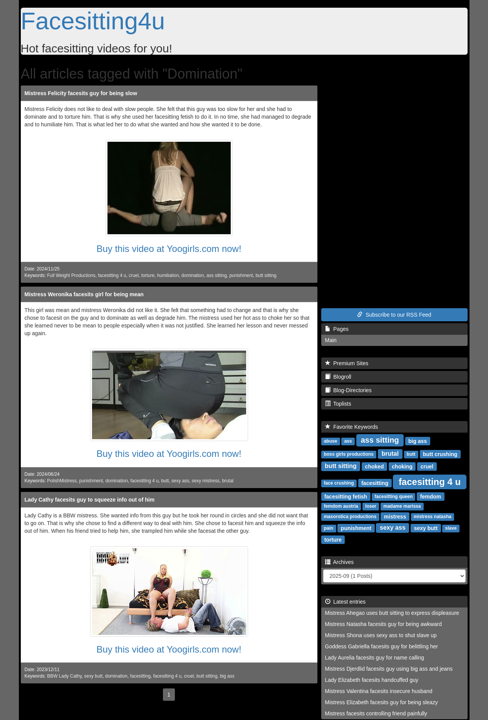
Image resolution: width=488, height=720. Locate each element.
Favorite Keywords (351, 427)
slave (451, 528)
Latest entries (345, 602)
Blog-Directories (348, 390)
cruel (134, 275)
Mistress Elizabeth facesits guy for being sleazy (381, 702)
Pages (337, 329)
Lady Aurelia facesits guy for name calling (374, 658)
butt (165, 480)
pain (329, 528)
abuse (330, 441)
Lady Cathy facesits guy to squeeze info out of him (90, 500)
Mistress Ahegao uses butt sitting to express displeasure (392, 613)
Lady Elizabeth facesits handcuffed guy (372, 680)
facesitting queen (394, 496)
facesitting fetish (345, 496)
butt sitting (265, 275)
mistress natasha (432, 516)
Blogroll (338, 377)
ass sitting (216, 275)
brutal (227, 480)
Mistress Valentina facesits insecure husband (379, 691)
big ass (227, 676)
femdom (430, 496)
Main (331, 340)
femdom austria (341, 506)
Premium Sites (347, 363)
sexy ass (180, 480)
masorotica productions (350, 516)
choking (402, 466)
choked (374, 466)
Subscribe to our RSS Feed (394, 315)
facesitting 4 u (112, 275)
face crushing (339, 483)
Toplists (338, 404)
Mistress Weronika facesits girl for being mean (84, 294)
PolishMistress (62, 480)
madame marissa (402, 506)
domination (192, 275)
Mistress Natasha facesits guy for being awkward (383, 624)
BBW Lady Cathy (64, 676)
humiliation (168, 275)
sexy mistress (206, 480)
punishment (241, 275)
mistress (395, 516)
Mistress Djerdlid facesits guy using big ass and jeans (389, 669)
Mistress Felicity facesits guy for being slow (81, 93)
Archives (339, 562)
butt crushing (440, 454)
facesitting (140, 676)
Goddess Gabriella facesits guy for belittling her (381, 646)
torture (147, 275)
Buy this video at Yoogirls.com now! (168, 248)
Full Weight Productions (71, 275)
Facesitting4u (93, 20)
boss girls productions (349, 454)
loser (370, 506)
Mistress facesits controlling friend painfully (376, 713)
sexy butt (93, 676)
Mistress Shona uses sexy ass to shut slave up (381, 635)
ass (348, 441)
